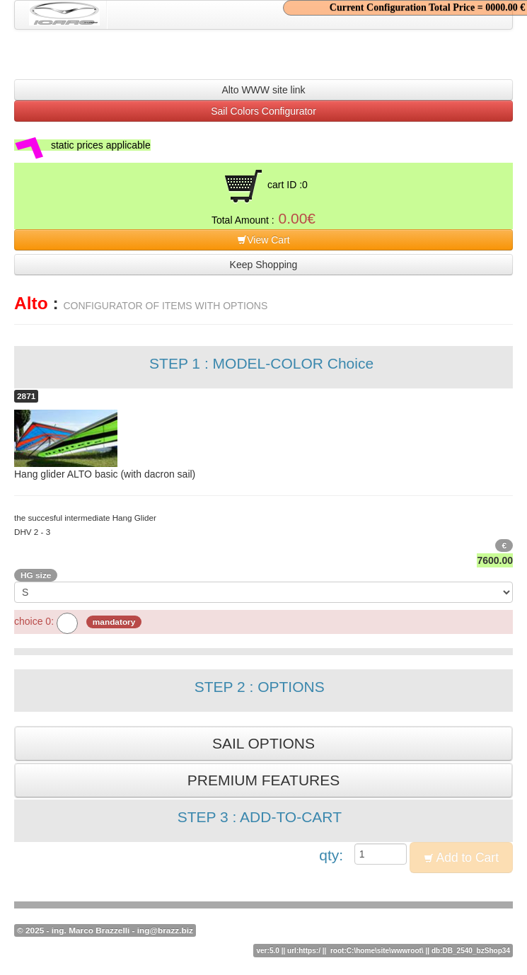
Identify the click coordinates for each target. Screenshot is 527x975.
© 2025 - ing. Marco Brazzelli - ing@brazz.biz (105, 930)
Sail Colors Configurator (263, 111)
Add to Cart (461, 857)
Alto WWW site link (263, 90)
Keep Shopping (264, 264)
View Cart (263, 240)
